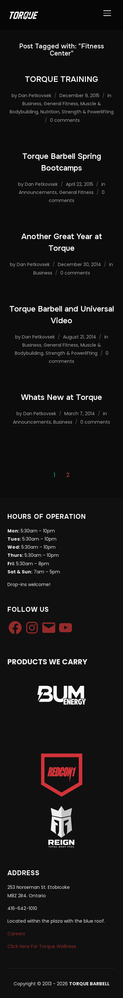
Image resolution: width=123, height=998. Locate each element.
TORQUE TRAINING (61, 79)
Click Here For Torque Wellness (41, 946)
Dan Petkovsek (34, 95)
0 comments (65, 120)
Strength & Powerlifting (88, 112)
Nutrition (49, 112)
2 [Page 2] (68, 475)
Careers (16, 933)
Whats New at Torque (61, 397)
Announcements (38, 192)
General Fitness (61, 103)
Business (31, 103)
